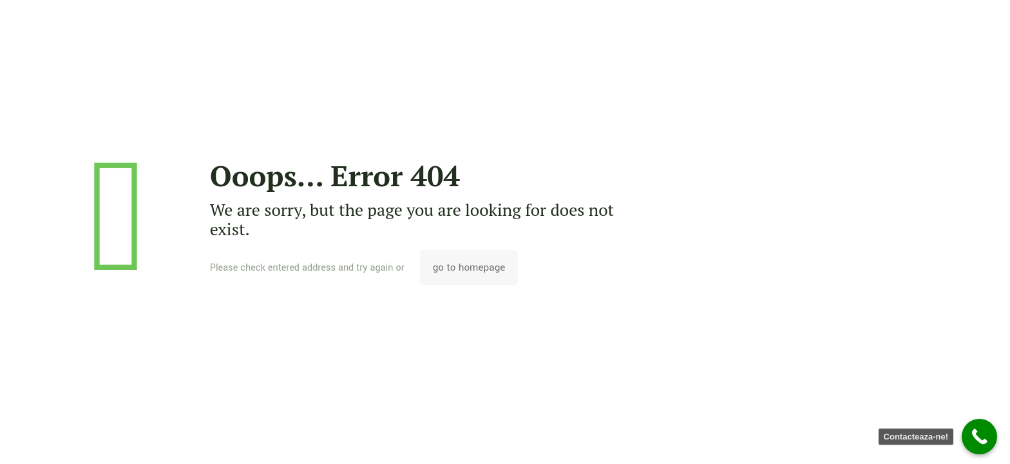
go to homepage (469, 267)
